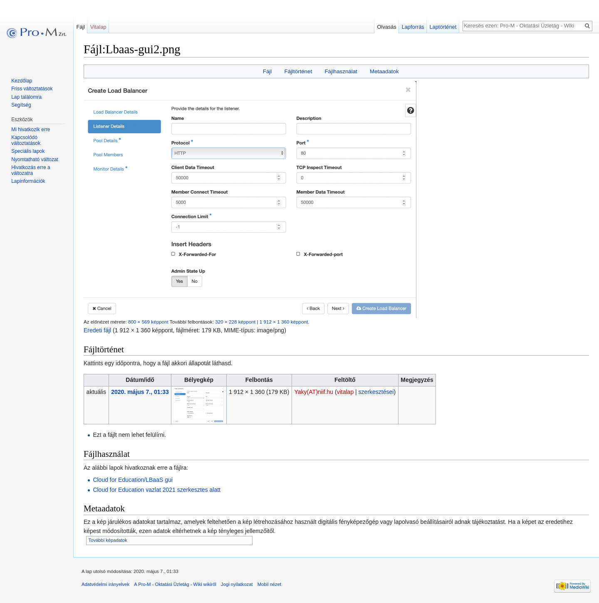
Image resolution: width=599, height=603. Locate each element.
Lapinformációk (28, 181)
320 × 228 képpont (235, 321)
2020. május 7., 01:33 (140, 392)
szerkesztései (376, 392)
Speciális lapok (28, 151)
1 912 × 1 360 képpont (284, 321)
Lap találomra (26, 97)
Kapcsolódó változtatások (25, 140)
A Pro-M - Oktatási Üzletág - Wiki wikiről (175, 584)
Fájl (267, 71)
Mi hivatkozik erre (30, 129)
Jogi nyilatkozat (237, 584)
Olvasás (386, 27)
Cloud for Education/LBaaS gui (132, 479)
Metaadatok (384, 71)
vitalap (345, 392)
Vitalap (98, 27)
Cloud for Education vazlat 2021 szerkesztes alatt (156, 489)
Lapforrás (413, 27)
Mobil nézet (269, 584)
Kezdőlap (21, 81)
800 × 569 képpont (148, 321)
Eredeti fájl (97, 330)
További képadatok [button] (108, 540)
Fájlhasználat (340, 71)
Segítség (21, 105)
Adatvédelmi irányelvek (105, 584)
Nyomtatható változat (34, 159)
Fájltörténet (298, 71)
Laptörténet (442, 27)
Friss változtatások (31, 89)
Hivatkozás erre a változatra (30, 170)
